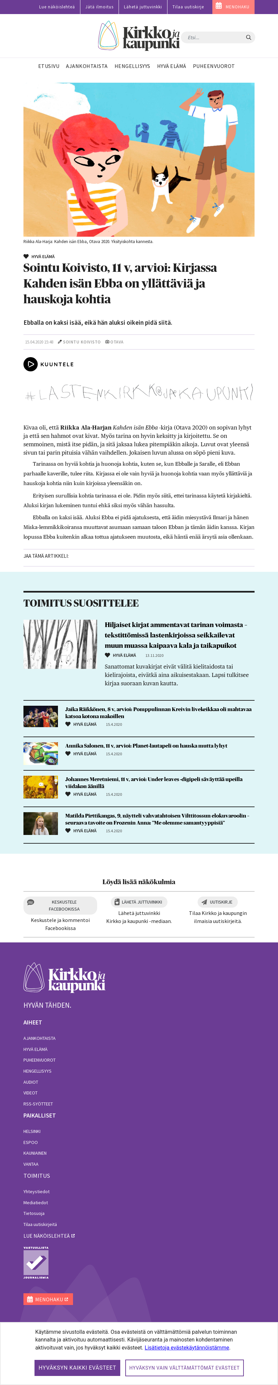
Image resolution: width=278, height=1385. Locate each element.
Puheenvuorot (39, 1060)
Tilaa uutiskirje (188, 7)
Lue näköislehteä (57, 7)
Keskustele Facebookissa (64, 905)
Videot (30, 1093)
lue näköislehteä (46, 1235)
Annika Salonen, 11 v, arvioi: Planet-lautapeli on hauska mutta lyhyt (146, 746)
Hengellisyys (37, 1071)
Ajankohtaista (39, 1038)
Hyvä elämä (35, 1049)
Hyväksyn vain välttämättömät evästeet (184, 1368)
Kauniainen (35, 1153)
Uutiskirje (221, 902)
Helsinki (32, 1131)
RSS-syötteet (38, 1104)
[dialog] (139, 1353)
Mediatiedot (35, 1203)
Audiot (30, 1082)
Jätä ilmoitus (99, 7)
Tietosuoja (34, 1213)
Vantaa (31, 1164)
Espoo (30, 1142)
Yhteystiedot (36, 1191)
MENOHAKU (238, 7)
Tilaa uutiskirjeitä (40, 1224)
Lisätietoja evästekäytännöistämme (187, 1347)
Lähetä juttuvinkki (143, 7)
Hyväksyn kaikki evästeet (77, 1368)
